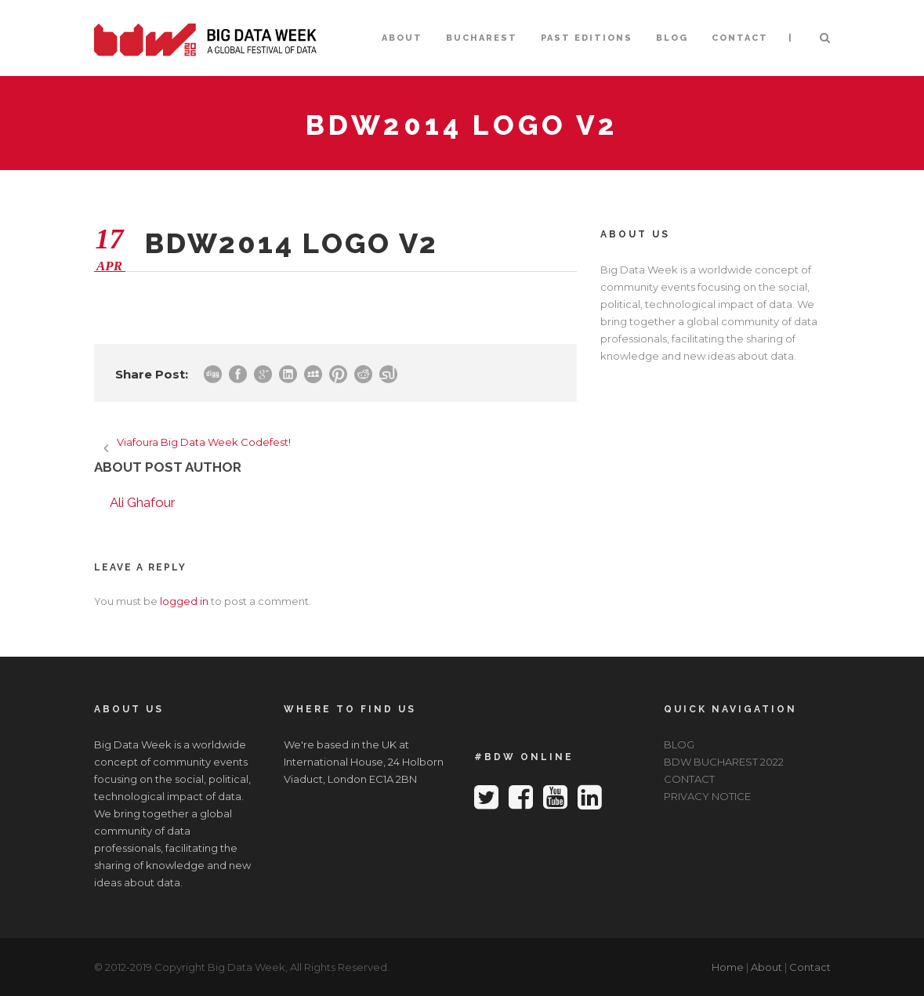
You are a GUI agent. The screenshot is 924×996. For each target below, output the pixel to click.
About (766, 967)
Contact (810, 967)
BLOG (672, 38)
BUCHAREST (481, 38)
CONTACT (740, 38)
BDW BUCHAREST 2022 (724, 761)
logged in (184, 601)
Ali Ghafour (143, 502)
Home (728, 967)
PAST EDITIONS (586, 38)
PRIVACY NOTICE (707, 796)
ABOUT (402, 38)
